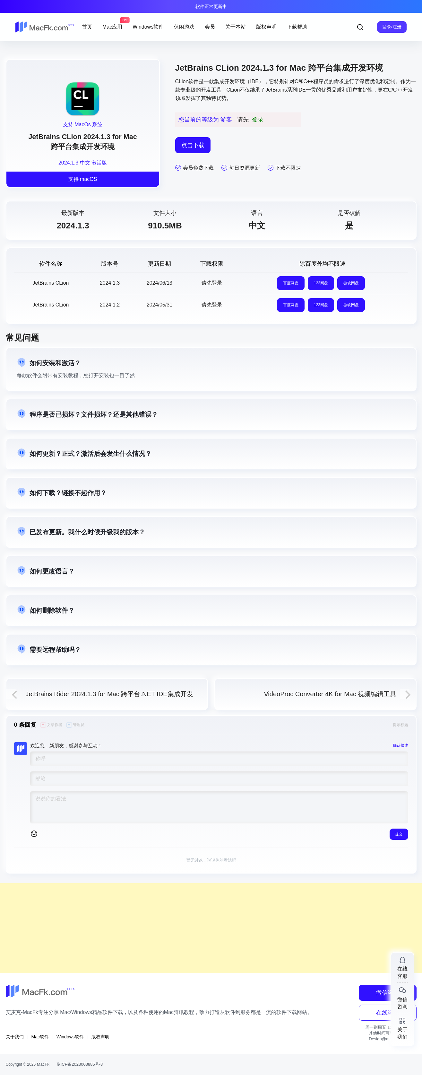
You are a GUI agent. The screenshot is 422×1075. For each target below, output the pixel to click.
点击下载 (192, 145)
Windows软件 (70, 1036)
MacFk (42, 1064)
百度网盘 (290, 283)
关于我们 (15, 1036)
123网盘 (321, 283)
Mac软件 (40, 1036)
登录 (257, 119)
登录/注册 (391, 26)
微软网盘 (351, 283)
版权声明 (100, 1036)
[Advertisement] (192, 928)
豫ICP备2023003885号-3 (79, 1064)
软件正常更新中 (211, 6)
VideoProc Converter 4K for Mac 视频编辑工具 (330, 693)
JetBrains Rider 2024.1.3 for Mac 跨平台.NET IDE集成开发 (109, 693)
